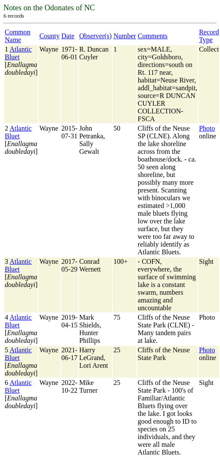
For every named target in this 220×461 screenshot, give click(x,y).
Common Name (18, 35)
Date (68, 36)
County (49, 36)
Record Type (209, 35)
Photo (207, 128)
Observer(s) (95, 36)
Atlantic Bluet (18, 53)
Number (124, 36)
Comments (152, 36)
